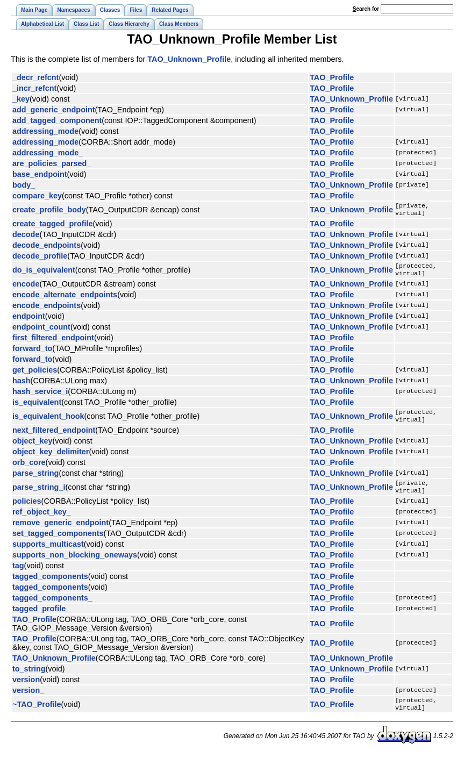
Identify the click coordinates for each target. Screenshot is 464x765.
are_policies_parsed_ (51, 163)
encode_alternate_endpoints (64, 299)
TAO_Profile (332, 77)
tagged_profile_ (41, 617)
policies (26, 509)
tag (18, 574)
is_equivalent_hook (48, 421)
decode (25, 236)
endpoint (28, 320)
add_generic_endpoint (53, 109)
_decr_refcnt (35, 77)
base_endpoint (39, 174)
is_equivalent (36, 406)
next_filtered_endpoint (53, 436)
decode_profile (39, 258)
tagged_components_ (52, 606)
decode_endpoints (46, 247)
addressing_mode (45, 131)
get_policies (34, 374)
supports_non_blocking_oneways (74, 563)
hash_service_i (40, 395)
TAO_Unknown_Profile (189, 59)
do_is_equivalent (43, 273)
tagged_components (50, 585)
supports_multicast (48, 552)
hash (21, 385)
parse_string (35, 479)
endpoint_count (41, 331)
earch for (366, 9)
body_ (23, 185)
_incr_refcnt (34, 88)
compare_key (37, 195)
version (26, 688)
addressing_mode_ (47, 152)
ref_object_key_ (41, 520)
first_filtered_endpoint (53, 342)
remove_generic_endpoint (60, 531)
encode (25, 288)
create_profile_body (49, 210)
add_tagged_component (57, 120)
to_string (29, 677)
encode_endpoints (46, 309)
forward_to (32, 352)
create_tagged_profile (52, 225)
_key (21, 99)
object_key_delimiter (50, 458)
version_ (28, 699)
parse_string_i (38, 494)
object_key (32, 447)
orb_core (29, 468)
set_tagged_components (58, 542)
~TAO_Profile (36, 714)
